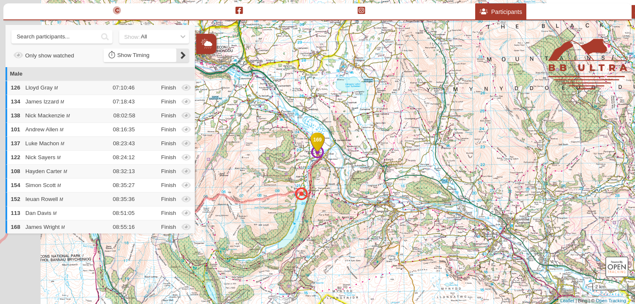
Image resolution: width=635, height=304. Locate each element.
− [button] (203, 107)
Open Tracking (611, 300)
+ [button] (203, 93)
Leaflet (567, 300)
